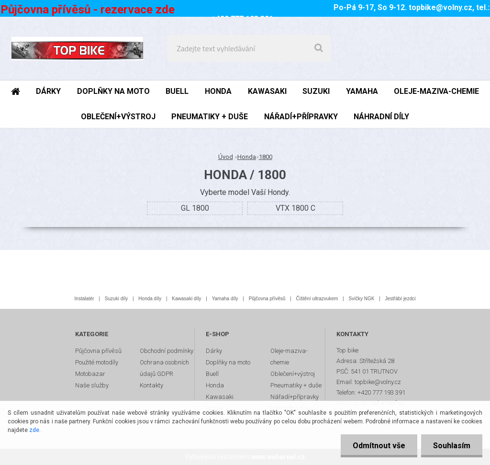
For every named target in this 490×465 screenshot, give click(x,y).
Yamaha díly (225, 298)
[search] (319, 48)
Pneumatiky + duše (296, 385)
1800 (265, 156)
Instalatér (84, 298)
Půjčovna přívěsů (267, 298)
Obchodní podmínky (166, 350)
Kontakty (151, 385)
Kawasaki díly (186, 298)
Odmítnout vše (379, 445)
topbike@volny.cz (440, 7)
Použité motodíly (96, 362)
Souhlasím (451, 445)
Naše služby (92, 385)
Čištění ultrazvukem (317, 298)
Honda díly (149, 298)
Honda (246, 156)
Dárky (214, 350)
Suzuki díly (116, 298)
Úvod (225, 156)
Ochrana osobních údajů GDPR (164, 368)
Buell (212, 373)
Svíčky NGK (361, 298)
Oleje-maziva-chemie (289, 356)
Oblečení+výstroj (292, 373)
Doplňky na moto (228, 362)
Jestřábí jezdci (400, 298)
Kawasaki (220, 396)
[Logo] (77, 48)
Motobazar (90, 373)
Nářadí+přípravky (294, 396)
